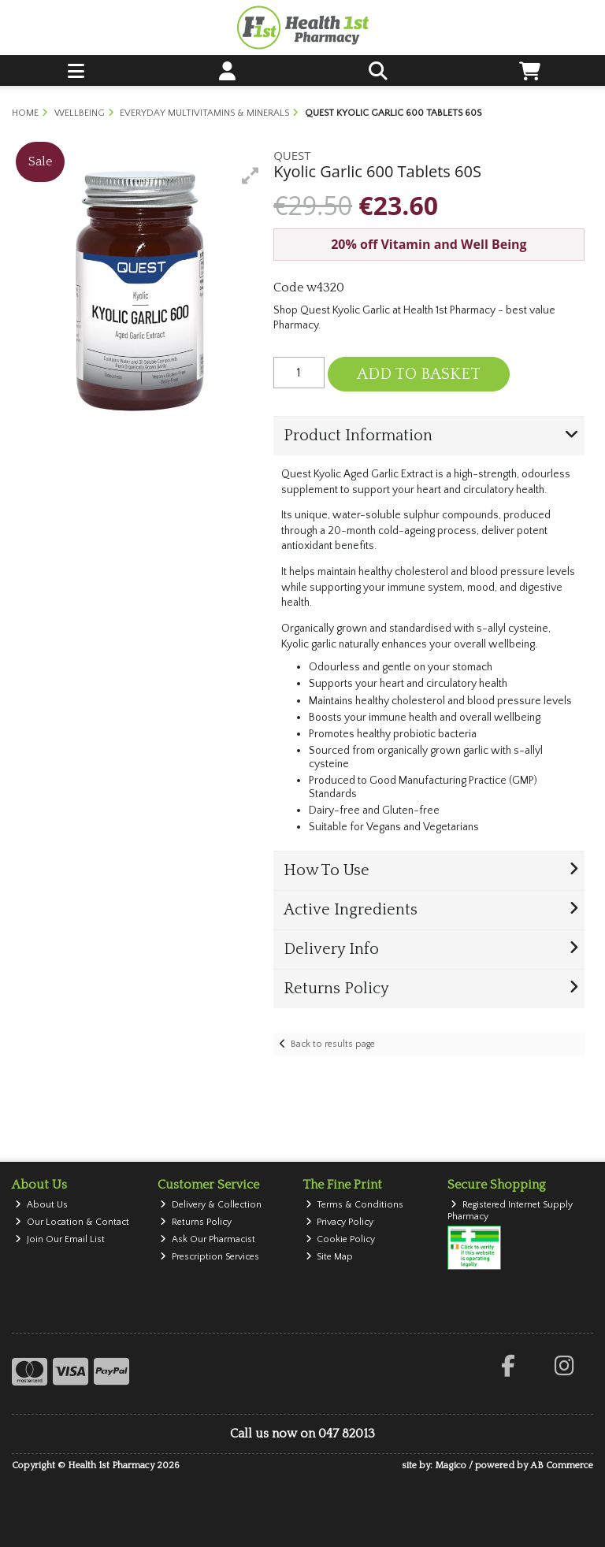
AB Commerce (561, 1465)
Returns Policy (196, 1222)
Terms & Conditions (355, 1205)
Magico (450, 1465)
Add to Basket (419, 374)
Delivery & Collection (211, 1205)
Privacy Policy (340, 1222)
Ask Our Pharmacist (207, 1239)
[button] (250, 175)
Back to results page (333, 1044)
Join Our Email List (60, 1239)
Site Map (330, 1257)
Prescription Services (209, 1257)
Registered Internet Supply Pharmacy (510, 1210)
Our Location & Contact (72, 1222)
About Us (41, 1205)
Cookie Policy (341, 1239)
